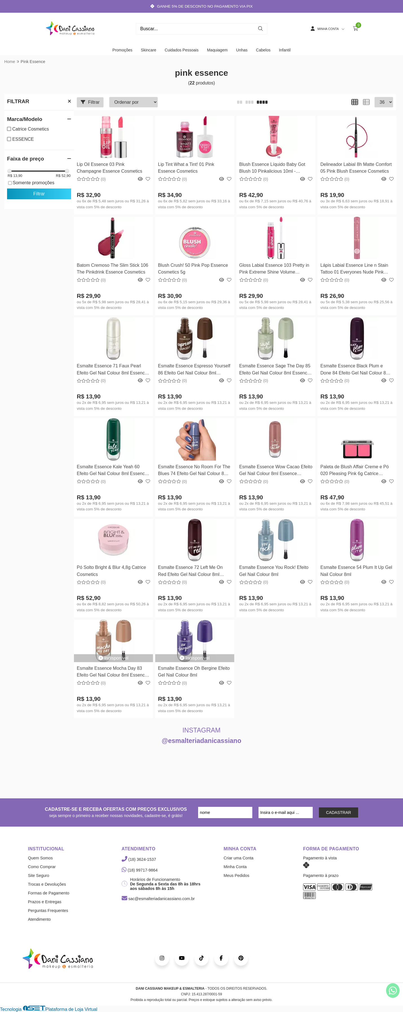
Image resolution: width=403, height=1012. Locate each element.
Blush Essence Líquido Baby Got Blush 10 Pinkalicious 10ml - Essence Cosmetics (272, 168)
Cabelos (263, 50)
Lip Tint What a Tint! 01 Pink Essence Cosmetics (186, 168)
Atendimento (39, 919)
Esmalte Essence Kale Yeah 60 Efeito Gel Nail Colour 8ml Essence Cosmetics (112, 471)
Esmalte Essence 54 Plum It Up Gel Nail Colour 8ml (356, 571)
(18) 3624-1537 (139, 859)
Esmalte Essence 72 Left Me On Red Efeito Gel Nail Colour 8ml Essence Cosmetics (190, 571)
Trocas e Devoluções (47, 884)
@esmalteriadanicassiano (201, 740)
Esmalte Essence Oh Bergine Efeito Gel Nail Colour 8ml (194, 671)
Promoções (122, 50)
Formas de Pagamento (48, 893)
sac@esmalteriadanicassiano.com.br (158, 898)
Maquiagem (217, 50)
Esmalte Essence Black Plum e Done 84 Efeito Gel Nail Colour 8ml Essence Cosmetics (355, 370)
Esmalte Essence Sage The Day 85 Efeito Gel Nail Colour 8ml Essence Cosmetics (274, 370)
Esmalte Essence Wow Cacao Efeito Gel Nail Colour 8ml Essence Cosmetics (275, 471)
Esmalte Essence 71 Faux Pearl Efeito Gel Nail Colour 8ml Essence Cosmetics (112, 370)
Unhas (242, 50)
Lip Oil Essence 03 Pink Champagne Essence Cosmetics (109, 168)
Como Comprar (42, 866)
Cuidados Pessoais (182, 50)
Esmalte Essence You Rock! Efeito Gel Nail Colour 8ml (273, 571)
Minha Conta (235, 866)
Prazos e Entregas (44, 902)
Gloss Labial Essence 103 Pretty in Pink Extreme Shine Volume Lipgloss (274, 269)
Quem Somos (40, 858)
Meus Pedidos (236, 875)
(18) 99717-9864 (140, 870)
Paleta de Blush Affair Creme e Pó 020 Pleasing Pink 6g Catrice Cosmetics (354, 471)
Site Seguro (38, 875)
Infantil (284, 50)
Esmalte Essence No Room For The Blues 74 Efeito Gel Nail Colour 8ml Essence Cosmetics (194, 471)
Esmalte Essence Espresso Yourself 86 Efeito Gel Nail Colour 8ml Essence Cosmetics (194, 370)
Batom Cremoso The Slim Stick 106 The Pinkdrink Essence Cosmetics (112, 268)
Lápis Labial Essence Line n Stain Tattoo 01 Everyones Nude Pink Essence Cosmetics (354, 269)
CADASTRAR (338, 812)
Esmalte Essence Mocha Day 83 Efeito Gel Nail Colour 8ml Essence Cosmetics (112, 672)
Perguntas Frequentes (48, 910)
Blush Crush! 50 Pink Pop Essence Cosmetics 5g (193, 268)
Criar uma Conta (238, 858)
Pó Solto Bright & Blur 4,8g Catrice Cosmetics (111, 571)
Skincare (148, 50)
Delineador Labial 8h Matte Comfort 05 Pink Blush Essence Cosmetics (356, 168)
